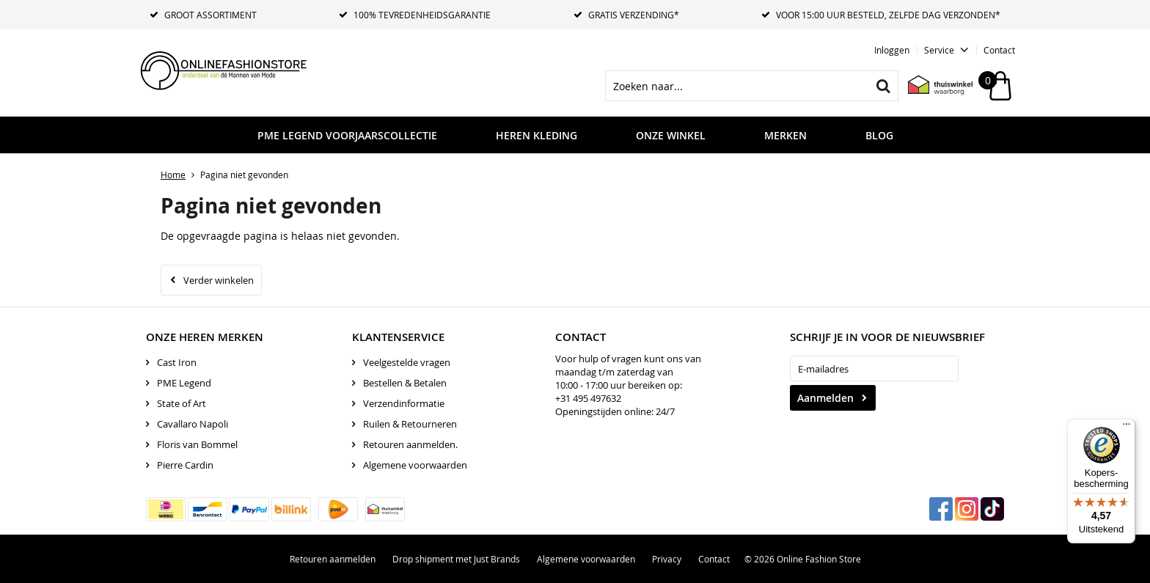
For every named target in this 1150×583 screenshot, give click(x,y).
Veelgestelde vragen (406, 362)
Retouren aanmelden (333, 559)
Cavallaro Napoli (192, 423)
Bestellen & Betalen (405, 382)
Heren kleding (536, 135)
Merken (785, 135)
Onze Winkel (671, 135)
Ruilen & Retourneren (410, 423)
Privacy (666, 559)
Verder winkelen (218, 280)
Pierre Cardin (185, 465)
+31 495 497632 (588, 398)
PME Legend (184, 382)
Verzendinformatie (403, 403)
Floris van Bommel (197, 444)
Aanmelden (825, 398)
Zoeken (883, 85)
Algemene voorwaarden (415, 465)
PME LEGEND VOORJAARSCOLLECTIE (347, 135)
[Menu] (1126, 427)
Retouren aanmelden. (410, 444)
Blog (879, 135)
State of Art (181, 403)
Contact (999, 50)
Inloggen (891, 50)
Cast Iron (177, 362)
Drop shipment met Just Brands (456, 559)
